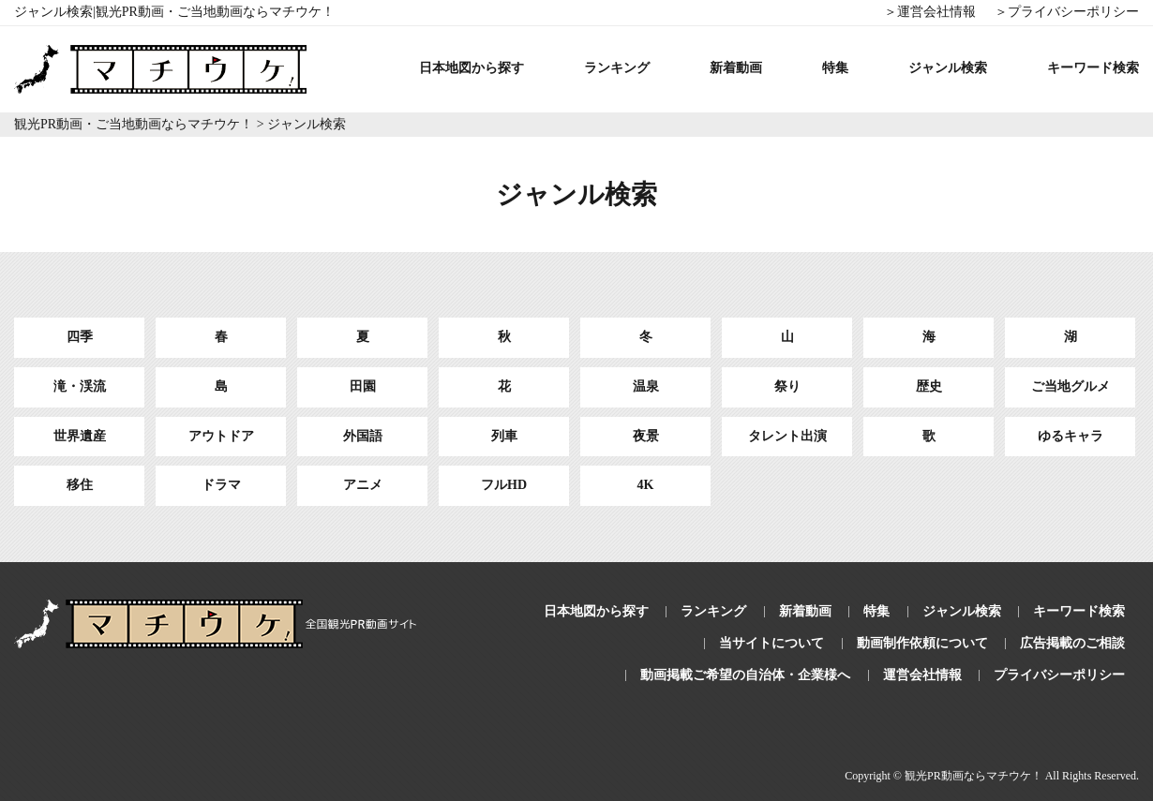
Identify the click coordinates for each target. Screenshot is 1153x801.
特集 (835, 68)
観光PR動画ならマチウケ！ (973, 775)
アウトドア (221, 436)
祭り (787, 386)
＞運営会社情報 (930, 12)
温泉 (646, 386)
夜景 (646, 436)
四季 (80, 337)
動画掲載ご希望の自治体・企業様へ (745, 675)
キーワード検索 (1093, 68)
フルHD (504, 485)
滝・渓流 (79, 386)
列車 (504, 436)
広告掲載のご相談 (1072, 643)
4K (645, 485)
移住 (80, 485)
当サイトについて (771, 643)
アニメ (362, 485)
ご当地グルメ (1070, 386)
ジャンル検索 (947, 68)
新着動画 (736, 68)
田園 (363, 386)
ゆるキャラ (1070, 436)
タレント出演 (787, 436)
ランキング (617, 68)
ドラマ (221, 485)
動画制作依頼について (922, 643)
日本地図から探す (471, 68)
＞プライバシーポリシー (1067, 12)
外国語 (362, 436)
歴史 (929, 386)
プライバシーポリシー (1059, 675)
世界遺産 (79, 436)
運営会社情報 (922, 675)
